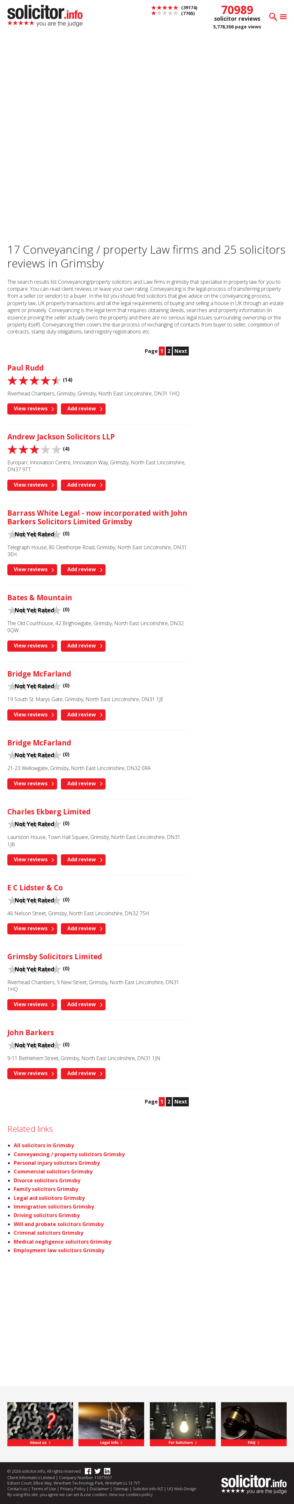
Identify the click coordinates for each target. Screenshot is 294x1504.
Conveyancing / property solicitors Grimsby (69, 1154)
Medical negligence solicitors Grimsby (62, 1241)
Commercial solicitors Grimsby (53, 1171)
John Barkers (30, 1032)
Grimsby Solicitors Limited (54, 957)
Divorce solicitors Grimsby (47, 1180)
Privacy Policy (72, 1489)
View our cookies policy (131, 1494)
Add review (81, 408)
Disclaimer (99, 1489)
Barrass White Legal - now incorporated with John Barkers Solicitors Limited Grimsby (97, 517)
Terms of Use (43, 1489)
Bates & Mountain (39, 597)
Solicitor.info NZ (148, 1489)
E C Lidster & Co (35, 888)
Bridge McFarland (39, 674)
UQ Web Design (181, 1489)
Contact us (17, 1489)
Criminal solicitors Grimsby (48, 1232)
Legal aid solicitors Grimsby (49, 1197)
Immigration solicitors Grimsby (54, 1206)
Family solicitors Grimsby (46, 1189)
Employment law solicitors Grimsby (59, 1250)
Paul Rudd (25, 368)
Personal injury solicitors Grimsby (57, 1162)
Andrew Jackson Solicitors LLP (61, 437)
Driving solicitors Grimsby (47, 1215)
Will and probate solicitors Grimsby (59, 1224)
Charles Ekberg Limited (49, 812)
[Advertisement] (147, 83)
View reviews (31, 408)
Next (180, 351)
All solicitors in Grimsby (44, 1145)
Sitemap (121, 1489)
